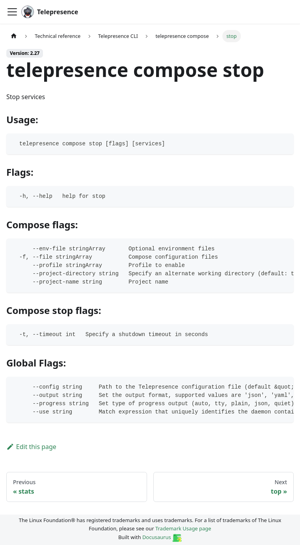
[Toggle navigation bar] (12, 12)
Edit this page (31, 446)
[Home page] (13, 36)
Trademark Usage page (183, 528)
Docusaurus (162, 537)
